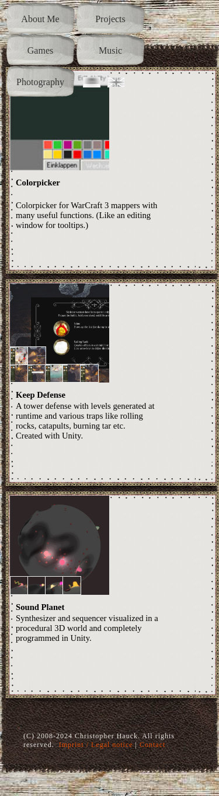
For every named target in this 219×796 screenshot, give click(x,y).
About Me (40, 19)
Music (110, 50)
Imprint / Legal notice (96, 745)
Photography (40, 82)
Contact (152, 745)
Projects (110, 19)
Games (40, 50)
